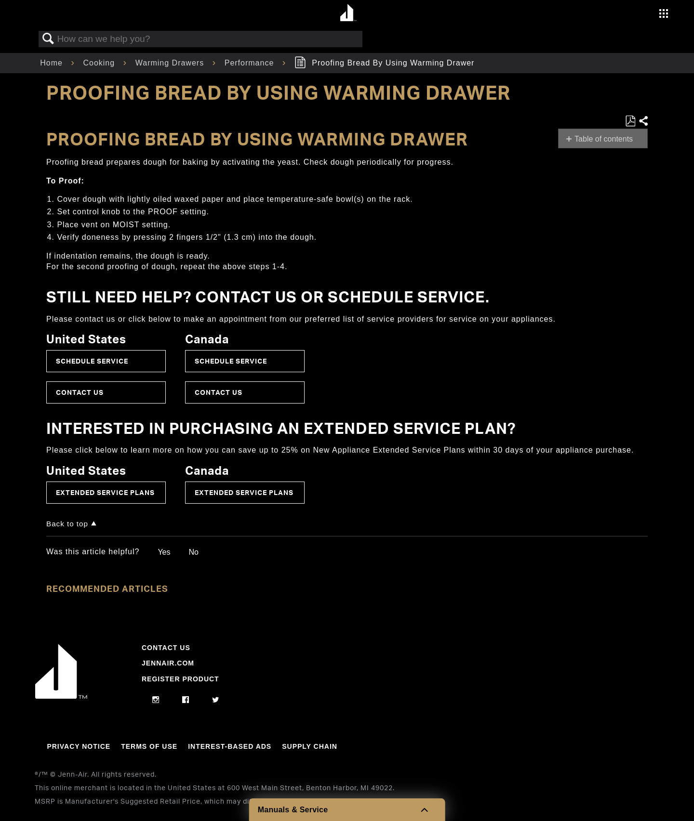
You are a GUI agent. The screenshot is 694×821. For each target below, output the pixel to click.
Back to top (67, 524)
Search (48, 39)
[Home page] (348, 13)
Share (643, 121)
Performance (251, 63)
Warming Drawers (171, 63)
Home (52, 63)
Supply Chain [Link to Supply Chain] (309, 746)
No (193, 552)
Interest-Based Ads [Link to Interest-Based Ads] (229, 746)
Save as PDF (630, 121)
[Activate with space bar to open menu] (663, 15)
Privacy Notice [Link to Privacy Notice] (78, 746)
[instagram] (156, 700)
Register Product (180, 679)
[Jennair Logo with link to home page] (61, 696)
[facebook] (186, 700)
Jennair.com (168, 663)
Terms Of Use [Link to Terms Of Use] (149, 746)
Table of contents (603, 139)
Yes (164, 552)
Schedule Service (92, 361)
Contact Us (80, 392)
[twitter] (216, 700)
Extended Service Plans (105, 492)
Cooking (100, 63)
